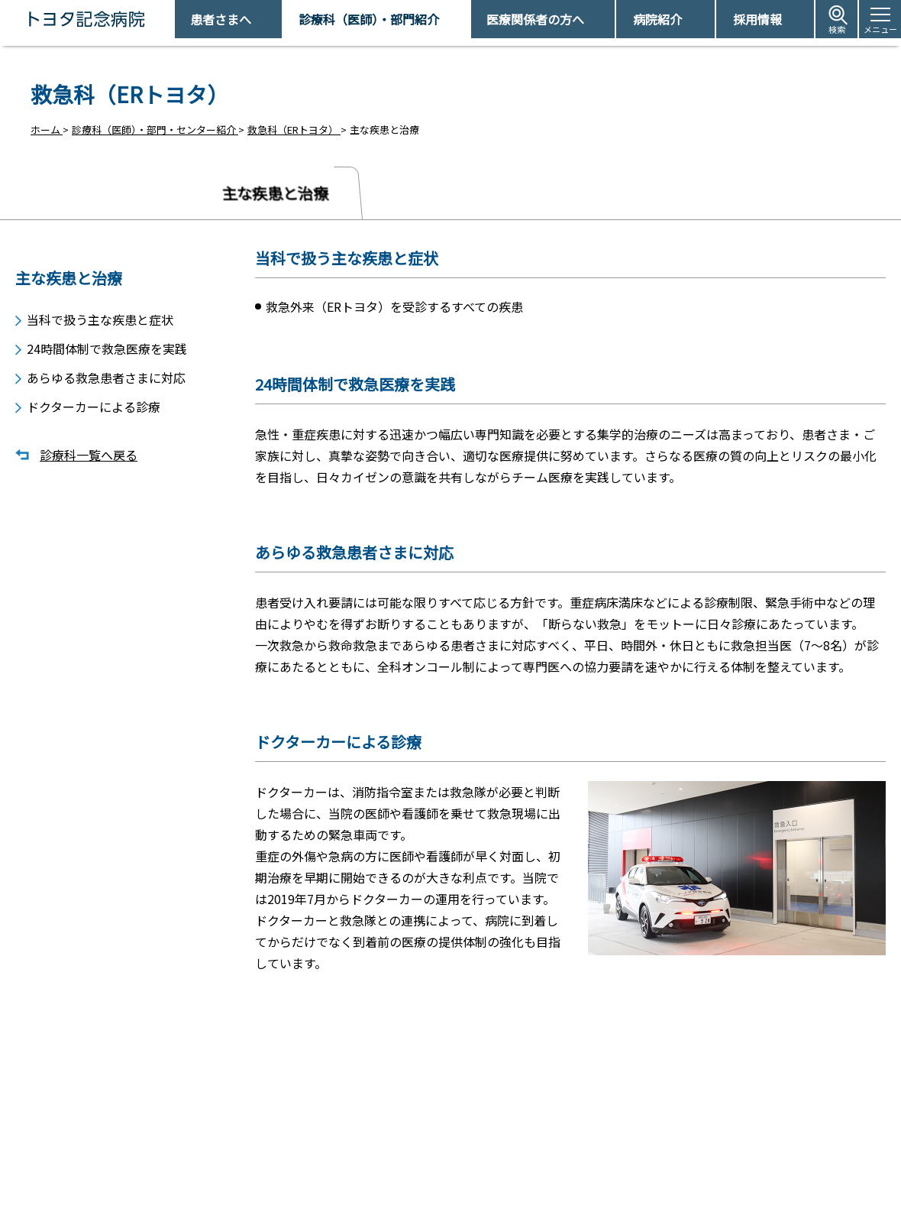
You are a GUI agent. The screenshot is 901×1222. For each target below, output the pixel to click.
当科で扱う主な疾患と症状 (100, 314)
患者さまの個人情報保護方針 (673, 1199)
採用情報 (757, 19)
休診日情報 (423, 1172)
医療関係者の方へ (535, 19)
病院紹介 (657, 19)
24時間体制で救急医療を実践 (107, 344)
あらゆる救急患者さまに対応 (106, 375)
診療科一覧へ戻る (88, 455)
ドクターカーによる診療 (93, 405)
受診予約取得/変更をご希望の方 (470, 1146)
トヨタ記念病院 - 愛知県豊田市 (173, 19)
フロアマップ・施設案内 (453, 1199)
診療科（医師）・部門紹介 (369, 19)
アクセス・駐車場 (648, 1146)
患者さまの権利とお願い (664, 1172)
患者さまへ (220, 19)
